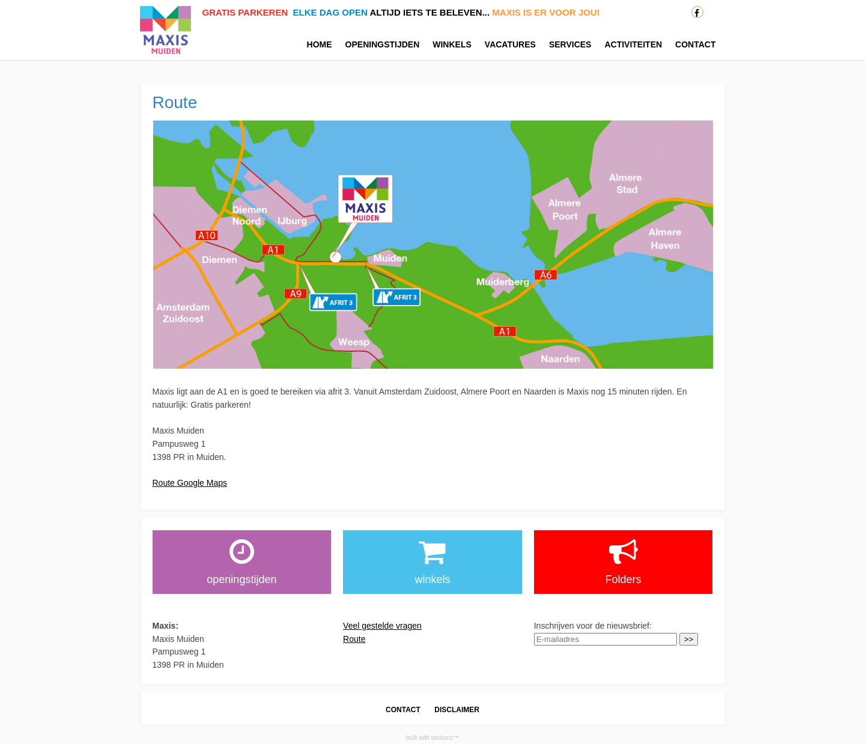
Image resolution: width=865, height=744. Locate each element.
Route (354, 639)
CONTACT (403, 710)
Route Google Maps (190, 483)
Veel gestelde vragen (382, 626)
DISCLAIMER (456, 710)
